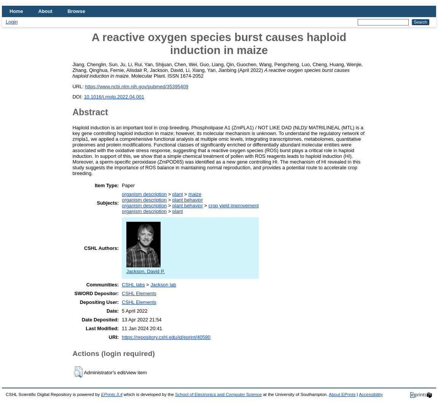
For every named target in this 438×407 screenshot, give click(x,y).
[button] (78, 372)
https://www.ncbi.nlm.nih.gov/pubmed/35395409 (136, 86)
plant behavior (187, 200)
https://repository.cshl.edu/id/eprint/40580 (166, 337)
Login (12, 22)
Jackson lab (163, 285)
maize (194, 194)
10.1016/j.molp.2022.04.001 (114, 97)
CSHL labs (133, 285)
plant (177, 194)
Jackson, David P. (145, 268)
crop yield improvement (234, 205)
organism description (144, 194)
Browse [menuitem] (76, 11)
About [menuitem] (45, 11)
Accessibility (371, 394)
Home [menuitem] (16, 11)
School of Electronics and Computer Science (218, 394)
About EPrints (342, 394)
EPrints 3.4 (111, 394)
